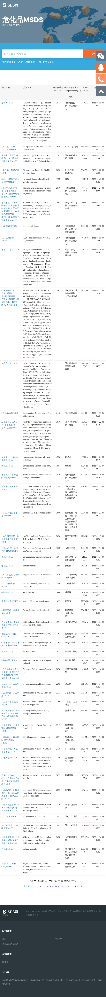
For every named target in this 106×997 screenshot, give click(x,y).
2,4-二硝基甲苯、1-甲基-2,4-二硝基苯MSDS (10, 539)
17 (71, 886)
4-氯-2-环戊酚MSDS (10, 660)
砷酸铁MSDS (7, 592)
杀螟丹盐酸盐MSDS (10, 363)
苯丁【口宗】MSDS (10, 250)
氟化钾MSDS (7, 651)
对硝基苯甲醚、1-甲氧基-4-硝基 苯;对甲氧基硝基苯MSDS (10, 840)
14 (62, 886)
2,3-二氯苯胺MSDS (9, 816)
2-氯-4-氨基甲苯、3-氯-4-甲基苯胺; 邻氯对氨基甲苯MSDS (10, 808)
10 (50, 886)
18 (75, 886)
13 (59, 886)
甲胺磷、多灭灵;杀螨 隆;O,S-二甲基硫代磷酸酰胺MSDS (9, 158)
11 (53, 886)
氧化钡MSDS (7, 466)
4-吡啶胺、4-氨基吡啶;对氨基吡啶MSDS (10, 740)
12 (56, 886)
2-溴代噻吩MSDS (9, 226)
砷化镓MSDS (7, 849)
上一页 (26, 886)
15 (65, 886)
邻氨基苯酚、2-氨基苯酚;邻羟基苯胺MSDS (10, 728)
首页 (4, 25)
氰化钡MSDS (7, 566)
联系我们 (59, 938)
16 (68, 886)
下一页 (79, 886)
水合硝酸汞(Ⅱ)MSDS (10, 601)
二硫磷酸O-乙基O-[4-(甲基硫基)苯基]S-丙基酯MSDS (9, 425)
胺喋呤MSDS (7, 103)
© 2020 (11, 913)
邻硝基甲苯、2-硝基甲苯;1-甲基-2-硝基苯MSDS (10, 625)
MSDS (5, 962)
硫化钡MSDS (7, 557)
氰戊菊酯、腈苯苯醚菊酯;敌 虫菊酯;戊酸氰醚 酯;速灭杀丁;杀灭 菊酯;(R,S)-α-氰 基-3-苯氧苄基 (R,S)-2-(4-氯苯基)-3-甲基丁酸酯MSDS (10, 211)
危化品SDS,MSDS (10, 944)
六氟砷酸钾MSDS (9, 758)
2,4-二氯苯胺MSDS (9, 413)
